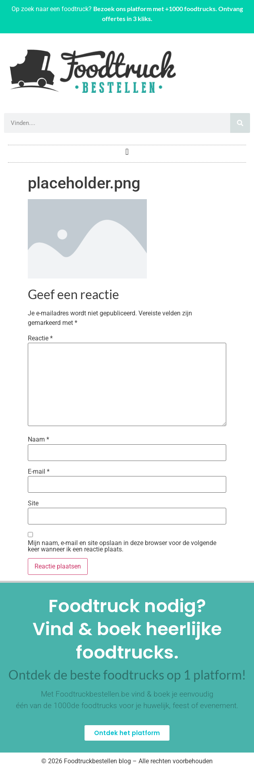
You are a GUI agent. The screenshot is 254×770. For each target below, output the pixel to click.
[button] (127, 151)
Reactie (40, 338)
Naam (38, 439)
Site (33, 503)
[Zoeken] (240, 123)
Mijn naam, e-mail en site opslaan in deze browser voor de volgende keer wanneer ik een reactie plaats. (122, 546)
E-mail (39, 472)
